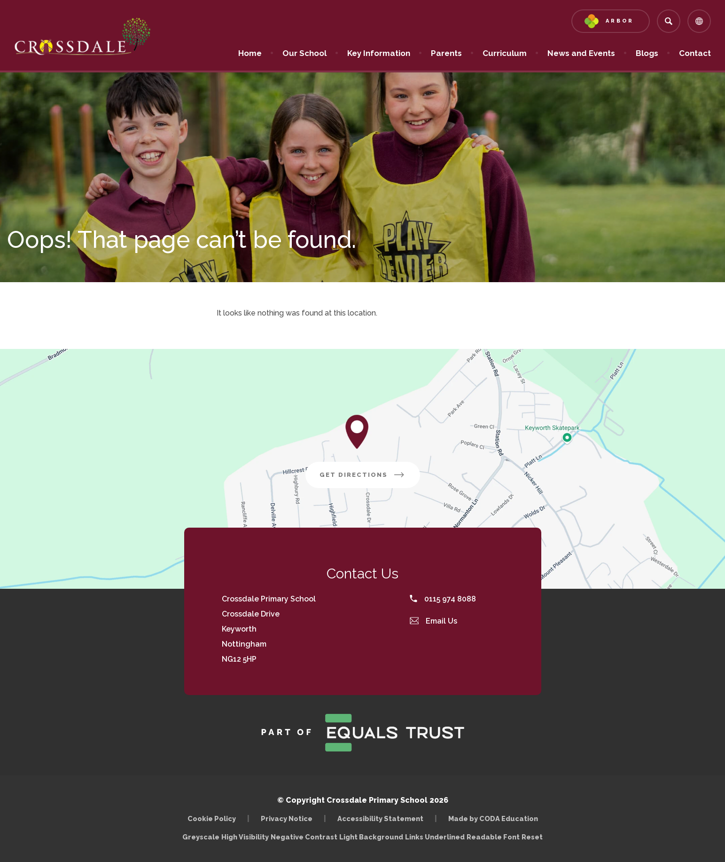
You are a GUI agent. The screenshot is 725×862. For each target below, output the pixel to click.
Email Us (434, 621)
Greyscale (200, 837)
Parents (446, 53)
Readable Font (493, 837)
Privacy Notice (286, 818)
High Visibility (245, 837)
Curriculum (505, 53)
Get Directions (363, 474)
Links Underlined (435, 837)
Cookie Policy (211, 818)
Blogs (647, 53)
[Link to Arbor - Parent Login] (610, 21)
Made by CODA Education (493, 818)
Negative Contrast (304, 837)
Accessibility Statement (380, 818)
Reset (532, 837)
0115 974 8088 (443, 598)
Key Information (378, 53)
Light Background (371, 837)
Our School (304, 53)
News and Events (581, 53)
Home (250, 53)
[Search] (668, 21)
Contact (695, 53)
